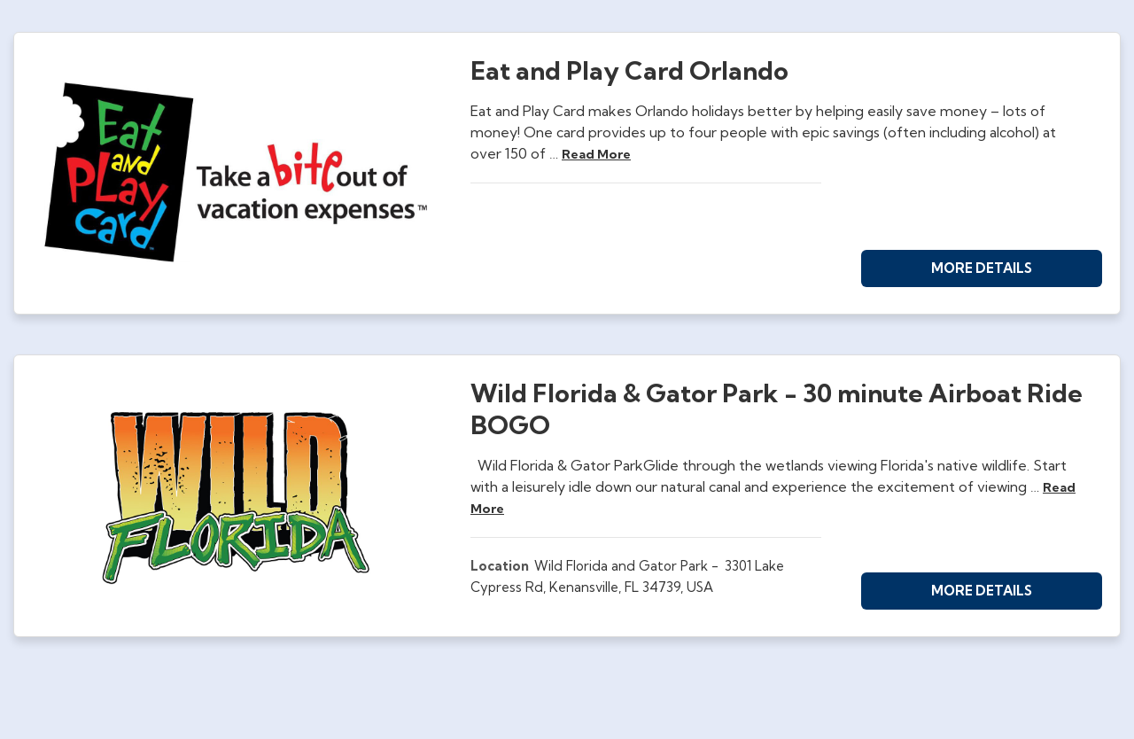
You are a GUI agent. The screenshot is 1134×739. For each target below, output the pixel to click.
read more (596, 154)
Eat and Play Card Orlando (629, 70)
